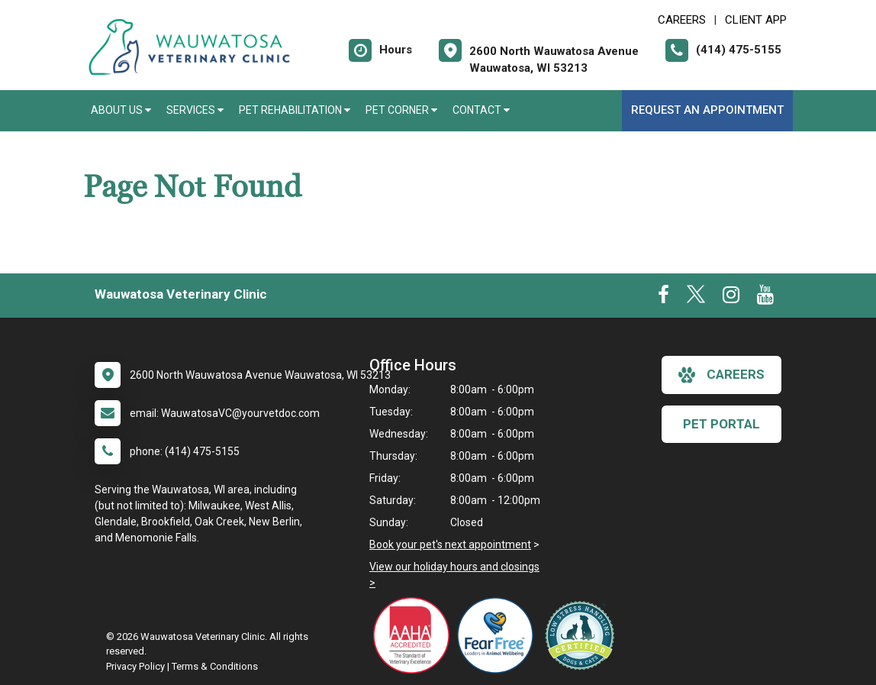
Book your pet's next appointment (450, 544)
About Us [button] (121, 110)
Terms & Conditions (215, 666)
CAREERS (682, 20)
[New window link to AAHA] (415, 635)
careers (721, 375)
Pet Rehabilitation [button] (294, 110)
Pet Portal (721, 423)
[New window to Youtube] (765, 298)
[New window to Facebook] (663, 298)
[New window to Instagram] (731, 298)
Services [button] (195, 110)
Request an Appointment (707, 110)
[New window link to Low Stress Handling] (583, 635)
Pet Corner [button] (401, 110)
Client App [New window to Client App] (756, 20)
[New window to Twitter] (696, 298)
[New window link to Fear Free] (499, 635)
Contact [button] (481, 110)
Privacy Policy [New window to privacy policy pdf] (135, 666)
